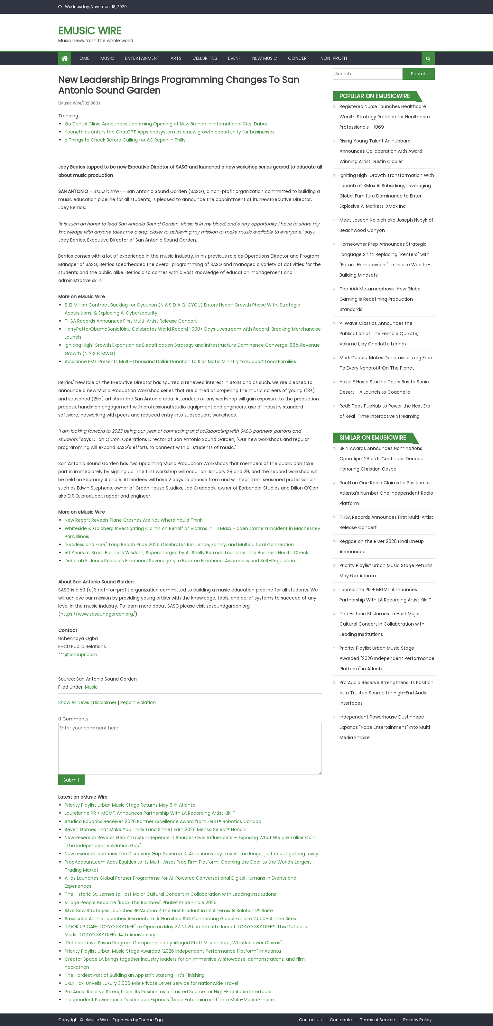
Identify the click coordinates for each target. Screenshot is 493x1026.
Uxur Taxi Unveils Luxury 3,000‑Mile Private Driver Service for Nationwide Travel (151, 983)
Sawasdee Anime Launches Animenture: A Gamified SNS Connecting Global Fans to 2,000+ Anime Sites (180, 918)
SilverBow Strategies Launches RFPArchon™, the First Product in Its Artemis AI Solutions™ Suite (169, 910)
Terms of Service (377, 1020)
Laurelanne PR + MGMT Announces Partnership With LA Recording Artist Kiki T (150, 813)
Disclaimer (104, 702)
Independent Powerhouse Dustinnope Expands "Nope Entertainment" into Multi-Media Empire (169, 999)
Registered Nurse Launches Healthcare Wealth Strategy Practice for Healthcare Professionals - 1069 (385, 116)
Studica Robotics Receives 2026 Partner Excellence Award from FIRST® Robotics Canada (163, 821)
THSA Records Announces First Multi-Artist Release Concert (131, 321)
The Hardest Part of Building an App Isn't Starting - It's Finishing (135, 975)
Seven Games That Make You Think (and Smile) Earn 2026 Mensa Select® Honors (156, 829)
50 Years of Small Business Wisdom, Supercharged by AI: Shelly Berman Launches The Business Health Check (186, 552)
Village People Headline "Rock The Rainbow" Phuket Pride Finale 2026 (141, 902)
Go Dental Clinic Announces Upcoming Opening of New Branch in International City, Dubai (166, 124)
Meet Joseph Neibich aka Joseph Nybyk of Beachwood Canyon (386, 225)
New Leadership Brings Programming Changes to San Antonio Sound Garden (178, 85)
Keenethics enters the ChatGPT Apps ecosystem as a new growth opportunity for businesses (169, 132)
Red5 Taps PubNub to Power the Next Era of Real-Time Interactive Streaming (385, 411)
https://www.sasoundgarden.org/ (97, 614)
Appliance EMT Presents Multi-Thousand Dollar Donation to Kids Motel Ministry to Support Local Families (180, 361)
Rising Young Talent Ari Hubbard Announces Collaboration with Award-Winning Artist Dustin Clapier (382, 151)
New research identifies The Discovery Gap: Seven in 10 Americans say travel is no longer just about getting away (191, 853)
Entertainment (142, 58)
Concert (299, 58)
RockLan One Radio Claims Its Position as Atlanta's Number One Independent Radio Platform (386, 493)
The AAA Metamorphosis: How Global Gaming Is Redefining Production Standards (381, 299)
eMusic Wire (89, 30)
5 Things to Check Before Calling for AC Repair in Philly (125, 140)
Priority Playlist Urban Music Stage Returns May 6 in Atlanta (130, 805)
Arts (176, 58)
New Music (264, 58)
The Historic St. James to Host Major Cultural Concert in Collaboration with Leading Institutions (170, 894)
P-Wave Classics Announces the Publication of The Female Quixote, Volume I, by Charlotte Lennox (379, 333)
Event (234, 58)
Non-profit (334, 58)
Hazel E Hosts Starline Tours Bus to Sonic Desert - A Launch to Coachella (384, 387)
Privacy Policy (417, 1020)
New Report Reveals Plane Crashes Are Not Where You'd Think (133, 520)
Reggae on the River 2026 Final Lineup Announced (382, 546)
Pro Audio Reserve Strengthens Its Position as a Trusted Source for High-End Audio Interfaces (169, 991)
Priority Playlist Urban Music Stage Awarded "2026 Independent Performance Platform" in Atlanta (173, 951)
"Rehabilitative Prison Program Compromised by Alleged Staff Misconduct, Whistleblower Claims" (173, 942)
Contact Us (310, 1020)
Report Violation (138, 702)
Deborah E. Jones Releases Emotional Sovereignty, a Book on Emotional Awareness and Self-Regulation (180, 560)
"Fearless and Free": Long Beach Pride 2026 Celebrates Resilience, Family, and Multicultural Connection (179, 544)
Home (83, 58)
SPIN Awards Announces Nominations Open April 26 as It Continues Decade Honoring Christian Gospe (381, 458)
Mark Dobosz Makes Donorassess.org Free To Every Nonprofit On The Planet (386, 362)
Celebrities (204, 58)
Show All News (73, 702)
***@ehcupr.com (77, 654)
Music (107, 58)
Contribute (341, 1020)
